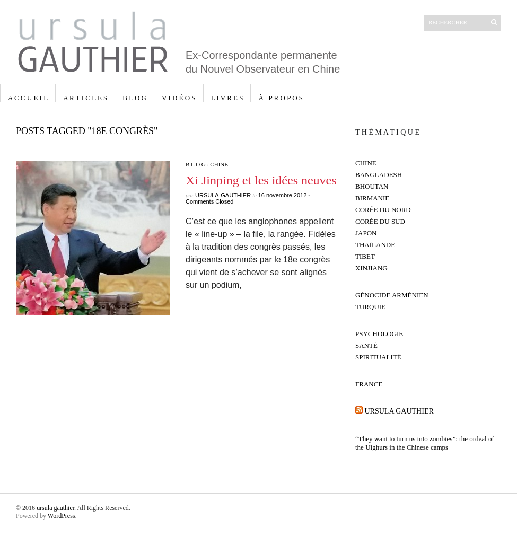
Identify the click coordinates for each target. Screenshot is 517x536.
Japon (365, 233)
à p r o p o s (280, 98)
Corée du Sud (380, 221)
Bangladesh (378, 175)
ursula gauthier (399, 411)
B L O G (134, 98)
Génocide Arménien (391, 295)
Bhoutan (372, 186)
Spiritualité (378, 357)
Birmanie (372, 198)
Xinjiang (371, 268)
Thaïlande (375, 245)
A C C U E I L (28, 98)
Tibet (365, 256)
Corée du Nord (383, 210)
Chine (219, 164)
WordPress (61, 516)
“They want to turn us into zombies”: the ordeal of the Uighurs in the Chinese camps (424, 443)
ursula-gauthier (223, 195)
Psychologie (379, 334)
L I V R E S (227, 98)
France (368, 384)
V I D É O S (179, 98)
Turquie (370, 307)
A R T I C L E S (85, 98)
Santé (366, 345)
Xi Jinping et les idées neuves (261, 180)
